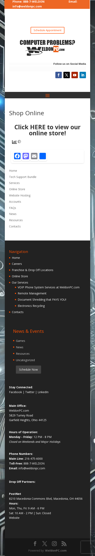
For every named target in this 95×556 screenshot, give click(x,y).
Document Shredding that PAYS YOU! (42, 299)
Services (14, 183)
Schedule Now (28, 369)
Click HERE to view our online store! (47, 130)
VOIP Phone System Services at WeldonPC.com (49, 287)
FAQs (12, 208)
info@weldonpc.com (27, 6)
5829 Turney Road (21, 415)
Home (13, 171)
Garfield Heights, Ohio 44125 (27, 420)
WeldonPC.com (56, 550)
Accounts (15, 201)
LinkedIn (43, 392)
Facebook (16, 392)
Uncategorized (25, 360)
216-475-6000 (34, 458)
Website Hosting (19, 195)
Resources (16, 220)
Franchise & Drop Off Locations (32, 270)
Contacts (15, 226)
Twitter (30, 392)
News (13, 214)
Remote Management (32, 293)
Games (20, 341)
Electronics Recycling (31, 306)
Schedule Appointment (47, 30)
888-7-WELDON (34, 463)
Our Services (20, 282)
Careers (17, 264)
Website (14, 518)
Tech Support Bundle (22, 177)
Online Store (17, 189)
